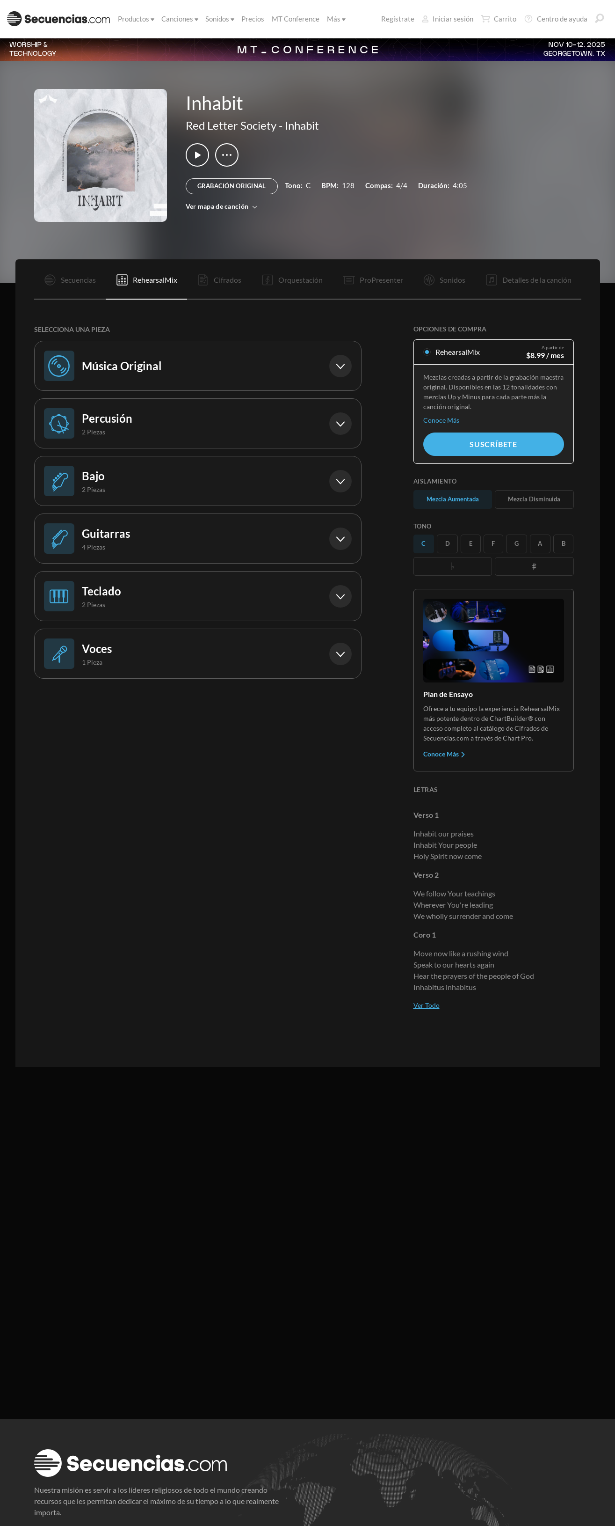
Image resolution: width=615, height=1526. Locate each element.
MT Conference (295, 19)
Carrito (498, 18)
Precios (252, 19)
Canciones (179, 19)
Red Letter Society (231, 125)
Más (335, 19)
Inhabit (302, 125)
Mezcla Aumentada (453, 499)
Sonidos (219, 19)
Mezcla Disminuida (534, 499)
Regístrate (397, 19)
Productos (135, 19)
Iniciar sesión (447, 19)
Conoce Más (441, 420)
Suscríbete (493, 444)
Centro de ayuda (555, 18)
